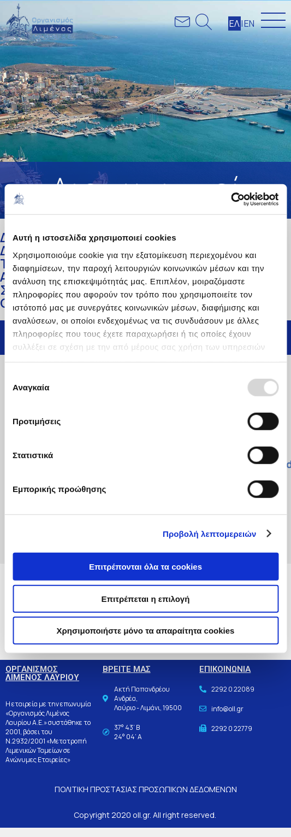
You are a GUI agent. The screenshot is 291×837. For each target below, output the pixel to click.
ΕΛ (234, 23)
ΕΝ (249, 23)
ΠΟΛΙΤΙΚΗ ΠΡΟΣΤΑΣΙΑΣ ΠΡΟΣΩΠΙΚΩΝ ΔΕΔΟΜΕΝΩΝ (146, 789)
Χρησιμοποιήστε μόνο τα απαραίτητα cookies (146, 630)
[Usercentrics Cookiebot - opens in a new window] (230, 199)
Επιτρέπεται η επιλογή (146, 598)
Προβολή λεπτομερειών (210, 533)
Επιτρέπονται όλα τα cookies (145, 566)
